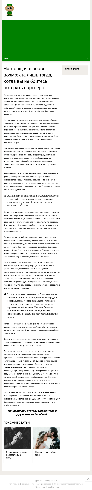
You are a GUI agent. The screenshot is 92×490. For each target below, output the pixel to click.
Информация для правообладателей (68, 484)
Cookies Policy (53, 487)
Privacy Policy (40, 487)
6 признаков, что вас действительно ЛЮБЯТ (16, 455)
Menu (6, 58)
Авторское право (44, 484)
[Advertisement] (46, 37)
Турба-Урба (38, 481)
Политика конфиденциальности (21, 484)
